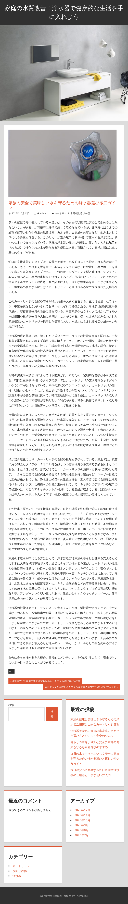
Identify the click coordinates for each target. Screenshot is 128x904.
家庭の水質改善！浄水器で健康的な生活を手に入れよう (64, 12)
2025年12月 (82, 810)
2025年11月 (82, 815)
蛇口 (11, 671)
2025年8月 (81, 830)
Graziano (42, 213)
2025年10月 (82, 820)
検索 (11, 705)
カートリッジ (62, 213)
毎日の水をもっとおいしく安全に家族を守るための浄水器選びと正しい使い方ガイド (94, 759)
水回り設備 (76, 213)
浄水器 (87, 213)
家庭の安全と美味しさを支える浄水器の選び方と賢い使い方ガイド (80, 687)
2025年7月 (81, 835)
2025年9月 (81, 825)
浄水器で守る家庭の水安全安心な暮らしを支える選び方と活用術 (46, 681)
